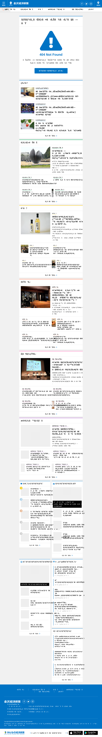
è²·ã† (40, 9)
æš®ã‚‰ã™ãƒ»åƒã (57, 9)
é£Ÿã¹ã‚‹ (12, 9)
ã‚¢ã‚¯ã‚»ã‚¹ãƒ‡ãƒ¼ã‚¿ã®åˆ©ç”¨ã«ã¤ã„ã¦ (23, 709)
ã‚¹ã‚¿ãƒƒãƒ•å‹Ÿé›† (14, 714)
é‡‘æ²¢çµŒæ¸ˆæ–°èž (18, 4)
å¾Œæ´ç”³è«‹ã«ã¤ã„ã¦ (39, 711)
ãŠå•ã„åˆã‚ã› (37, 709)
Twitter (86, 4)
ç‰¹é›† (91, 9)
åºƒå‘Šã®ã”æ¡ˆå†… (15, 711)
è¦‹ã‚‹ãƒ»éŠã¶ (27, 9)
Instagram (91, 4)
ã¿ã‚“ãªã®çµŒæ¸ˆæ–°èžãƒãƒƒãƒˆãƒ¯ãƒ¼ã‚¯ (14, 732)
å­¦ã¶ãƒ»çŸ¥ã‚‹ (77, 9)
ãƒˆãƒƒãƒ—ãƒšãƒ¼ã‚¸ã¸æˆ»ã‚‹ (51, 71)
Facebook (82, 4)
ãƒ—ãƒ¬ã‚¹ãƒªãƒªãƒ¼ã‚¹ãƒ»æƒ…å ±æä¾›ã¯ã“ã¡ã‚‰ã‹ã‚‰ (51, 706)
